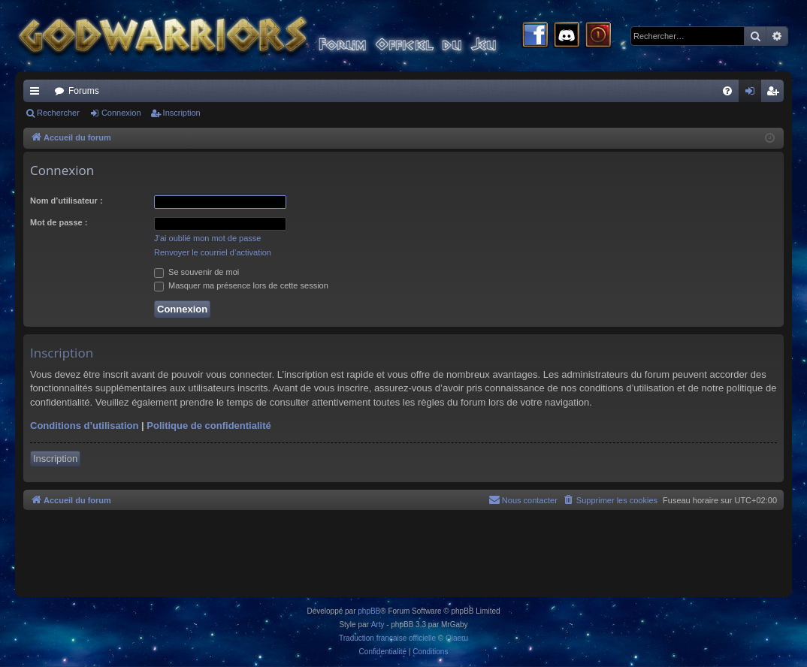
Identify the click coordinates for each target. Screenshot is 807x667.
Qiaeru (457, 638)
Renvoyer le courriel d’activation (212, 252)
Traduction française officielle (387, 638)
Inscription (182, 112)
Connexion (121, 112)
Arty (378, 624)
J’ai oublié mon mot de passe (207, 238)
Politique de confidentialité (209, 425)
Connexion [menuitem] (753, 94)
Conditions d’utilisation (84, 425)
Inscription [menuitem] (776, 94)
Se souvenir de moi (196, 271)
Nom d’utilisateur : (66, 200)
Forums (83, 91)
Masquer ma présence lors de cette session (241, 285)
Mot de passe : (58, 222)
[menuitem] (727, 91)
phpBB (369, 611)
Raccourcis (37, 94)
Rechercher (58, 112)
